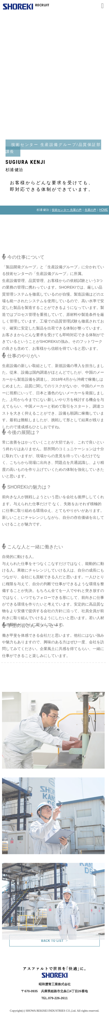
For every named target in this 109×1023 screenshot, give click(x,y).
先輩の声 (90, 209)
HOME (103, 209)
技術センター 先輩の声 (67, 209)
